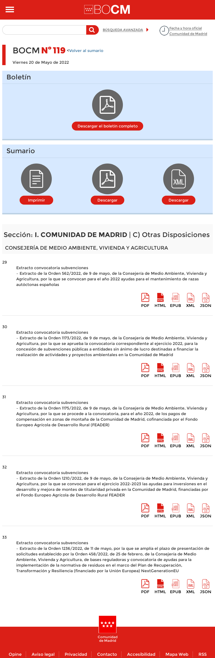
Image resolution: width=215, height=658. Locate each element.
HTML (160, 305)
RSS (202, 654)
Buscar (92, 32)
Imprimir (36, 200)
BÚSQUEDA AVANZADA (123, 30)
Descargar (107, 200)
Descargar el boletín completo (108, 126)
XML (190, 305)
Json (205, 305)
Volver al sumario (86, 50)
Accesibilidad (141, 654)
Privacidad (76, 654)
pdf (145, 305)
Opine (15, 654)
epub (175, 305)
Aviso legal (43, 654)
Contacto (107, 654)
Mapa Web (176, 654)
